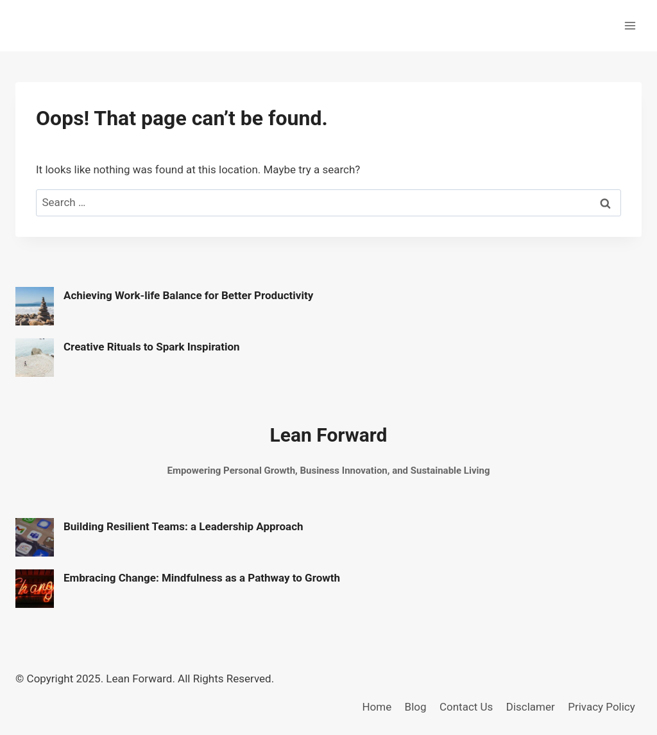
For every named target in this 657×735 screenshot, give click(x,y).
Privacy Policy (601, 706)
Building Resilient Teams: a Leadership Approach (183, 526)
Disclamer (530, 706)
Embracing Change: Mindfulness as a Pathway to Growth (202, 577)
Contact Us (466, 706)
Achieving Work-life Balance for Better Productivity (188, 295)
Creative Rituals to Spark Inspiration (152, 346)
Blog (416, 706)
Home (376, 706)
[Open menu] (630, 25)
